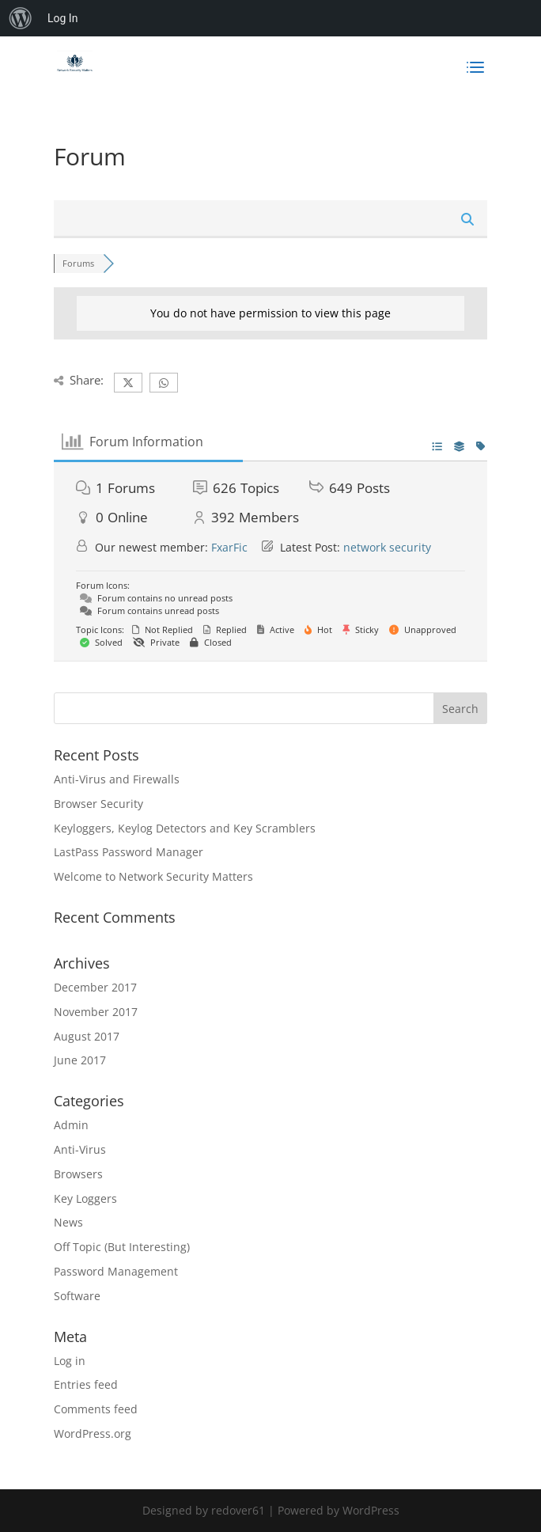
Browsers (78, 1173)
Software (77, 1295)
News (68, 1222)
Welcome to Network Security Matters (153, 876)
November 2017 (96, 1011)
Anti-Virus (80, 1149)
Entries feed (86, 1384)
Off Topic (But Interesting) (122, 1246)
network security (387, 547)
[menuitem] (20, 18)
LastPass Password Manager (128, 851)
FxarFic (229, 547)
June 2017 (80, 1059)
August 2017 (86, 1036)
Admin (71, 1124)
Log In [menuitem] (62, 18)
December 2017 (95, 987)
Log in (69, 1360)
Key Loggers (85, 1198)
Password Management (116, 1271)
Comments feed (96, 1408)
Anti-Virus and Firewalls (117, 779)
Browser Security (98, 803)
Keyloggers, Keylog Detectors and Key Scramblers (185, 828)
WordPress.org (92, 1433)
